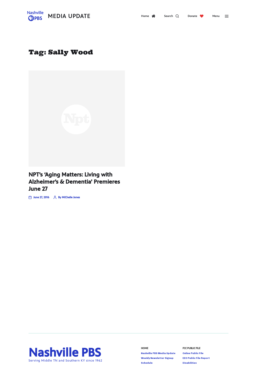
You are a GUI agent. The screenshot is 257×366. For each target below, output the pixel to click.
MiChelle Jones (71, 197)
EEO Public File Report (196, 358)
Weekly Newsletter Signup (157, 358)
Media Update (69, 16)
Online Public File (193, 353)
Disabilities (190, 362)
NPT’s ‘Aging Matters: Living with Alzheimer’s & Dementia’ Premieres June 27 (74, 181)
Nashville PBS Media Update (158, 353)
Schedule (147, 362)
